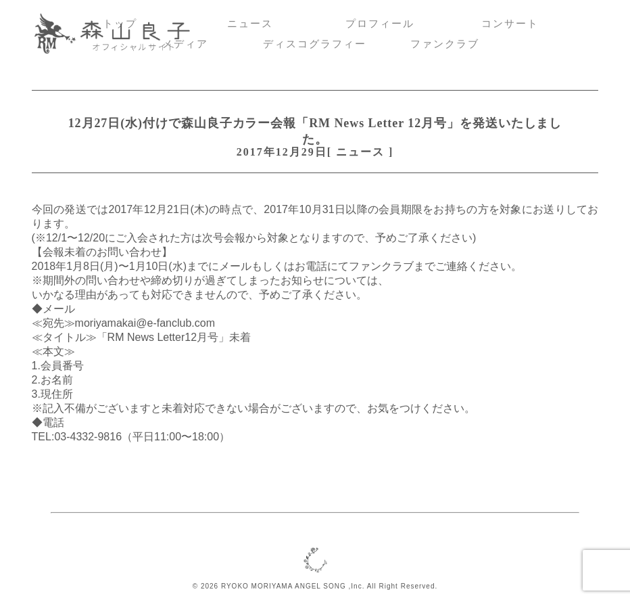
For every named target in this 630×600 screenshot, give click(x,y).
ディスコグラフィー (314, 44)
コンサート (510, 23)
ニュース (250, 23)
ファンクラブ (444, 44)
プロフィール (379, 23)
